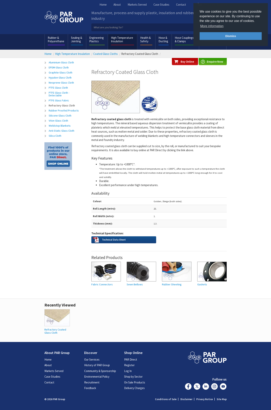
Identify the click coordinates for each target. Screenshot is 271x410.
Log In (128, 371)
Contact (181, 4)
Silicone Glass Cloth (60, 115)
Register (129, 365)
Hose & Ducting (163, 39)
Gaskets (202, 284)
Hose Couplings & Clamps (184, 39)
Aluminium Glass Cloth (61, 62)
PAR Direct (130, 359)
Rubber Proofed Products (64, 110)
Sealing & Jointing (76, 39)
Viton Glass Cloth (58, 120)
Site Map (222, 399)
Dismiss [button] (230, 36)
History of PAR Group (97, 365)
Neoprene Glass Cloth (61, 82)
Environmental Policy (96, 376)
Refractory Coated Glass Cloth (55, 331)
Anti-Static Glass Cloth (61, 130)
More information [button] (211, 26)
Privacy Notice (204, 399)
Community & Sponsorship (100, 371)
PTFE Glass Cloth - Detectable (59, 94)
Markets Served (137, 4)
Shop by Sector (133, 376)
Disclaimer (186, 399)
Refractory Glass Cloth (62, 105)
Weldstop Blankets (60, 125)
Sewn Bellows (135, 284)
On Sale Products (134, 382)
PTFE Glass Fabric (59, 100)
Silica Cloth (55, 135)
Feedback (90, 388)
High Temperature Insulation (122, 39)
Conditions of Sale (166, 399)
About (117, 4)
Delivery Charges (134, 388)
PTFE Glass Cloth (58, 87)
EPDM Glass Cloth (59, 67)
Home (103, 4)
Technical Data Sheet (114, 239)
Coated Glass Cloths (105, 54)
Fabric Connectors (102, 284)
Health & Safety (145, 39)
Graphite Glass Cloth (60, 72)
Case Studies (161, 4)
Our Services (92, 359)
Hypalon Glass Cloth (60, 77)
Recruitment (92, 382)
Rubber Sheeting (172, 284)
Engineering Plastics (96, 39)
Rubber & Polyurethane (56, 39)
